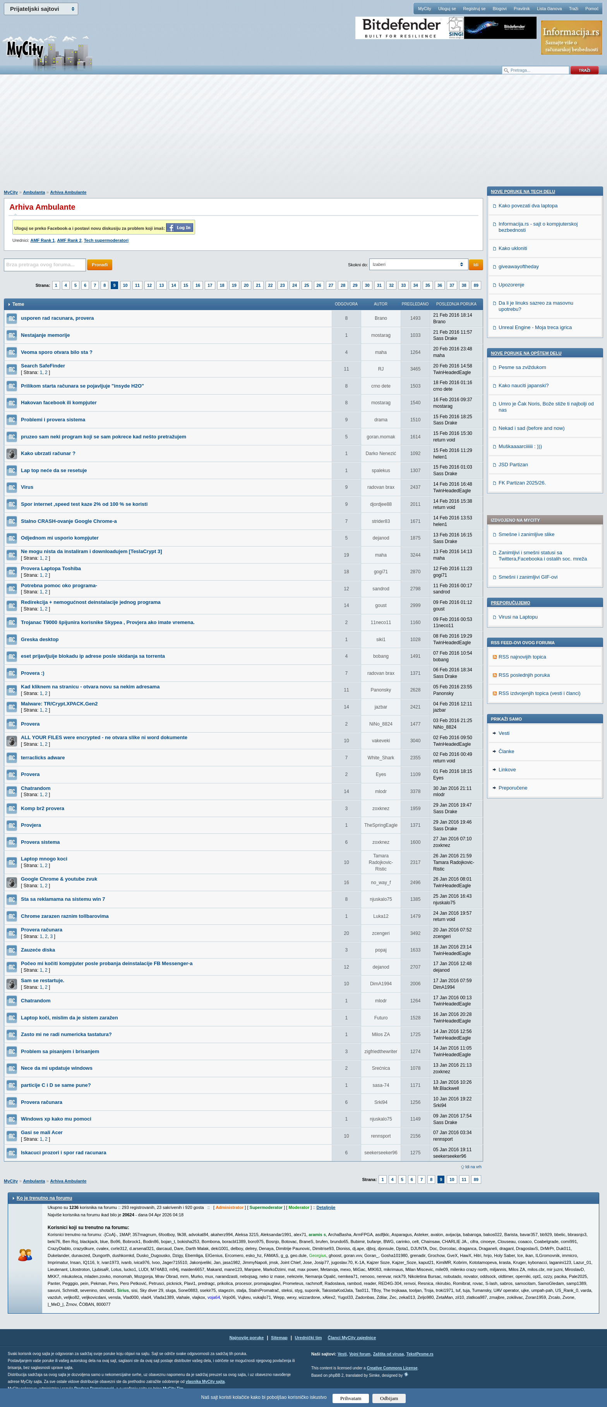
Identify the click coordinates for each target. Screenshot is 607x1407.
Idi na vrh (473, 1167)
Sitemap (279, 1337)
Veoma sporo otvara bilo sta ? (57, 352)
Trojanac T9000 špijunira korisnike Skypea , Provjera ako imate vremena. (108, 622)
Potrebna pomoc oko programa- (59, 585)
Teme (18, 304)
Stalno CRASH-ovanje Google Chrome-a (69, 521)
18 (222, 285)
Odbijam (389, 1398)
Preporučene (513, 894)
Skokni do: (358, 264)
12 (149, 285)
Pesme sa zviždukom (522, 684)
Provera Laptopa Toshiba (51, 568)
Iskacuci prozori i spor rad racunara (63, 1152)
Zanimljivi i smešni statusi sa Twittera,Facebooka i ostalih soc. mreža (543, 345)
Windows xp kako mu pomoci (56, 1119)
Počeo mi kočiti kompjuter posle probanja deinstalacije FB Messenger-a (107, 963)
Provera (30, 724)
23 (282, 285)
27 (331, 285)
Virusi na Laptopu (518, 406)
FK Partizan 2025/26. (522, 800)
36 (439, 285)
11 (137, 285)
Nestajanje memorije (45, 335)
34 (415, 285)
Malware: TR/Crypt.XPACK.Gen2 (59, 704)
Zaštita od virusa (388, 1354)
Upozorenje (512, 602)
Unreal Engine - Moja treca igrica (535, 644)
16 (197, 285)
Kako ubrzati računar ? (48, 453)
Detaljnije (326, 1207)
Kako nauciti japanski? (524, 702)
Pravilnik (522, 8)
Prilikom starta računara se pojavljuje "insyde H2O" (82, 386)
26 (319, 285)
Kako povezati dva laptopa (528, 523)
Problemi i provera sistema (53, 419)
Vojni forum (359, 1354)
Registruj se (474, 8)
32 (391, 285)
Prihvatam (351, 1398)
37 (451, 285)
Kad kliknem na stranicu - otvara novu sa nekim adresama (90, 687)
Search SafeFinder (43, 366)
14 (173, 285)
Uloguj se (447, 8)
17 (209, 285)
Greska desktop (40, 639)
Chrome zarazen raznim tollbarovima (65, 916)
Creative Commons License (392, 1368)
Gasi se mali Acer (42, 1132)
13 (161, 285)
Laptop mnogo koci (44, 859)
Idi (475, 264)
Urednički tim (308, 1337)
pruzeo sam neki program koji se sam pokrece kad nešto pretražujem (103, 437)
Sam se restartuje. (42, 980)
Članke (506, 858)
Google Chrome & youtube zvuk (59, 879)
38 (464, 285)
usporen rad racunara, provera (57, 318)
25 (306, 285)
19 (234, 285)
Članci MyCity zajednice (352, 1337)
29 (355, 285)
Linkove (507, 876)
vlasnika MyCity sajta (205, 1381)
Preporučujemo (510, 392)
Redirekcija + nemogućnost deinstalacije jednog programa (91, 602)
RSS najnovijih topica (522, 446)
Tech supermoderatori (106, 240)
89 (476, 285)
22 (270, 285)
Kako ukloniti (513, 565)
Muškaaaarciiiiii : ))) (520, 763)
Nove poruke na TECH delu (523, 508)
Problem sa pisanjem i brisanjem (60, 1051)
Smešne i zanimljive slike (527, 324)
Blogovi (500, 8)
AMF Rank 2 (69, 240)
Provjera (31, 825)
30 (367, 285)
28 (343, 285)
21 (258, 285)
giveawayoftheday (519, 583)
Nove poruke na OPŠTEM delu (526, 670)
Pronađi (100, 264)
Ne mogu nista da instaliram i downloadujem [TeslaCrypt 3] (91, 551)
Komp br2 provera (42, 808)
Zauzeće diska (38, 950)
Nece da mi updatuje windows (57, 1068)
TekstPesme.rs (420, 1354)
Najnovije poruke (247, 1337)
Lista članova (549, 8)
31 (379, 285)
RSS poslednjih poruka (524, 464)
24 (294, 285)
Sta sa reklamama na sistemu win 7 (63, 899)
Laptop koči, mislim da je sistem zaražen (69, 1018)
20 (246, 285)
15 (185, 285)
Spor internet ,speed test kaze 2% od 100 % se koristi (84, 504)
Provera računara (41, 930)
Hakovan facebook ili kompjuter (59, 402)
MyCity (424, 8)
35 (427, 285)
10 (125, 285)
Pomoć (591, 8)
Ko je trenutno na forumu (44, 1198)
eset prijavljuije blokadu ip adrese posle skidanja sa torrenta (93, 656)
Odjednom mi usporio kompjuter (60, 538)
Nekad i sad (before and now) (532, 745)
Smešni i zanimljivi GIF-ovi (528, 366)
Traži (573, 8)
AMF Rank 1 (42, 240)
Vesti (504, 840)
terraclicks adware (43, 757)
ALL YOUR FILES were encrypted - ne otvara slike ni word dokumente (104, 737)
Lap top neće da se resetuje (54, 470)
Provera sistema (40, 842)
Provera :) (33, 673)
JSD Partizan (513, 782)
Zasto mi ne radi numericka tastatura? (66, 1034)
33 (403, 285)
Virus (27, 487)
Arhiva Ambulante (68, 192)
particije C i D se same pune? (56, 1085)
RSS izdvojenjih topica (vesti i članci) (540, 483)
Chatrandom (36, 788)
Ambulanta (34, 192)
